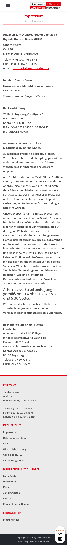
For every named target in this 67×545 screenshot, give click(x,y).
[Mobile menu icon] (8, 5)
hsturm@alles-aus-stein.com (31, 68)
